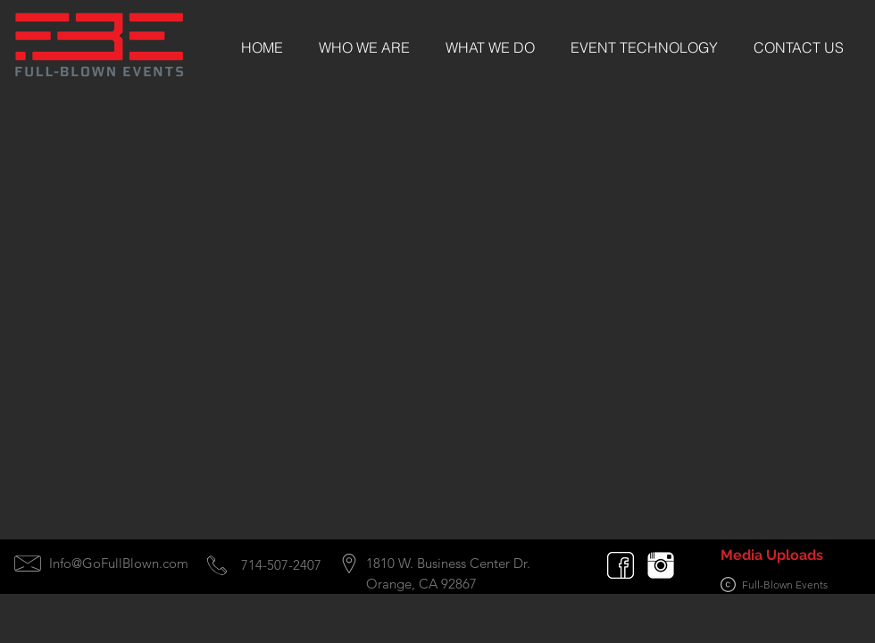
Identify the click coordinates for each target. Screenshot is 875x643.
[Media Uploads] (772, 555)
